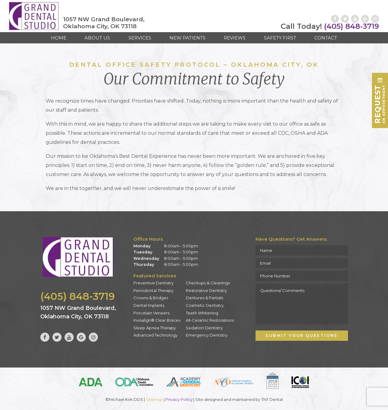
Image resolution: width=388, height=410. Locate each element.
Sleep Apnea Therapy (154, 327)
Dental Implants (148, 305)
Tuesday (142, 251)
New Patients (187, 38)
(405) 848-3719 (330, 26)
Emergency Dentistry (207, 335)
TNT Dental (272, 399)
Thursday (143, 264)
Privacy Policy (179, 399)
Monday (142, 245)
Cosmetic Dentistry (205, 305)
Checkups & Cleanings (208, 282)
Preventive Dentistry (153, 282)
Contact (325, 38)
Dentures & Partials (204, 297)
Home (58, 38)
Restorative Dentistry (206, 290)
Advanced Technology (155, 335)
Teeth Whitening (202, 312)
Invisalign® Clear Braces (156, 320)
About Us (97, 38)
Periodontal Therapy (153, 290)
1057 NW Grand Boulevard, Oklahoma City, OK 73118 (104, 23)
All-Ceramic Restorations (210, 320)
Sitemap (154, 399)
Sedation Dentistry (204, 327)
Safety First (280, 38)
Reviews (235, 38)
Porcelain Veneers (151, 312)
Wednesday (146, 258)
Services (140, 38)
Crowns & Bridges (150, 297)
